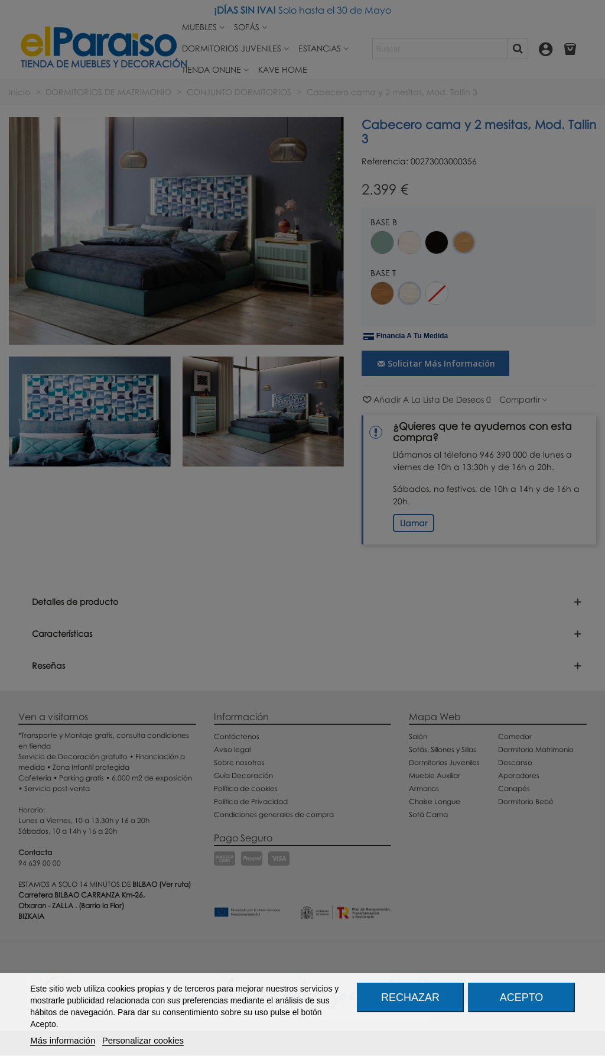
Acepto (522, 997)
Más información (62, 1040)
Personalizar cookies (143, 1040)
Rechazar (410, 997)
